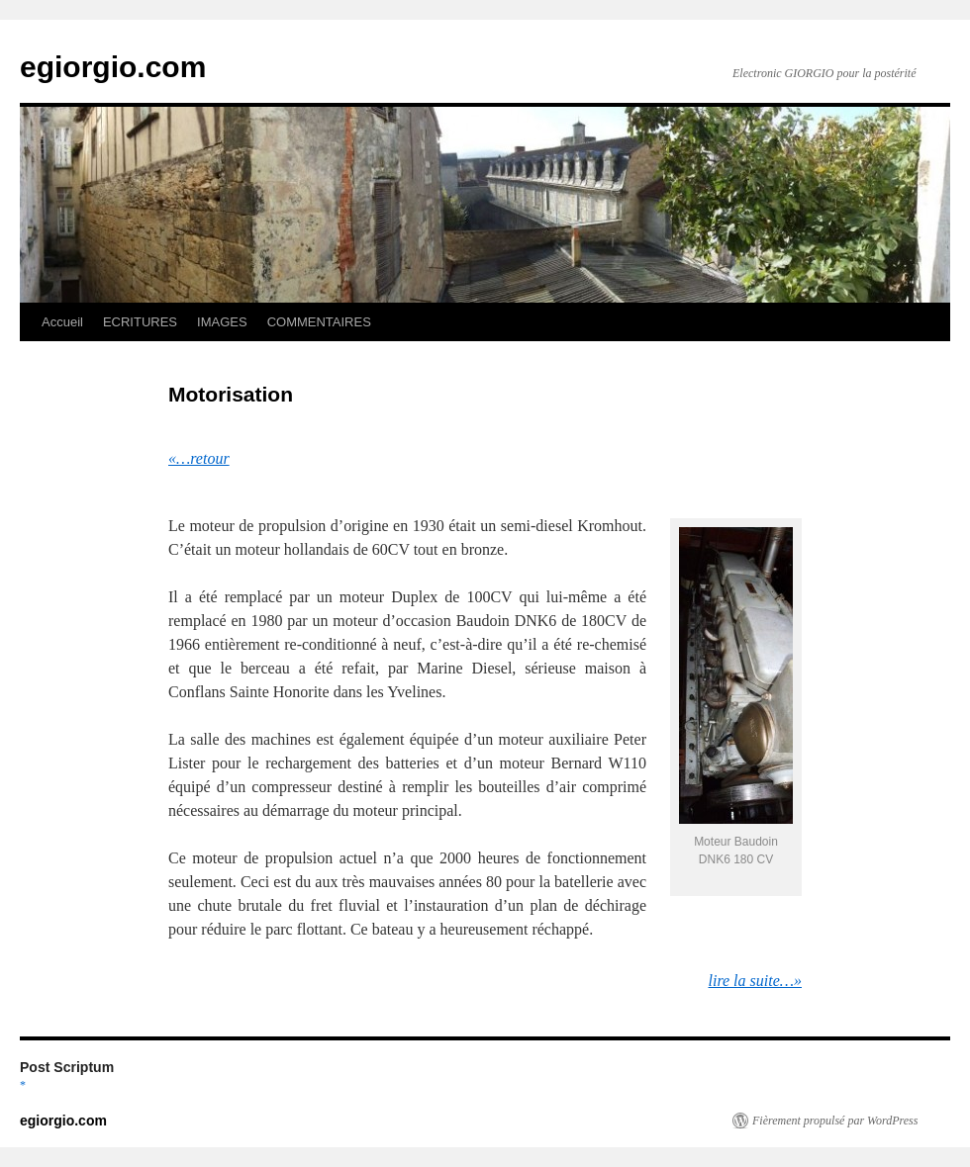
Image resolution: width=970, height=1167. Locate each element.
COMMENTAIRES (319, 321)
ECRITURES (140, 321)
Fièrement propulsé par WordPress (835, 1120)
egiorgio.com (113, 66)
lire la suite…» (755, 980)
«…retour (199, 458)
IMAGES (222, 321)
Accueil (62, 321)
